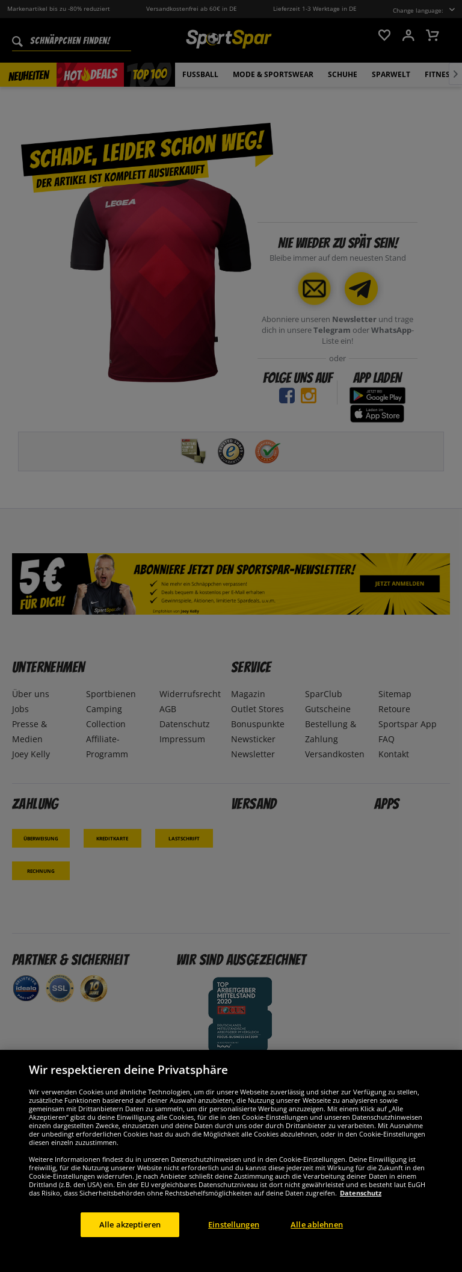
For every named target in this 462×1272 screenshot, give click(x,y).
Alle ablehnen (317, 1238)
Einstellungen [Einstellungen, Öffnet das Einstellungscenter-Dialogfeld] (233, 1238)
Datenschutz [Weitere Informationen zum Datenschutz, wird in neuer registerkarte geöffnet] (360, 1207)
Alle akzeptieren (130, 1238)
